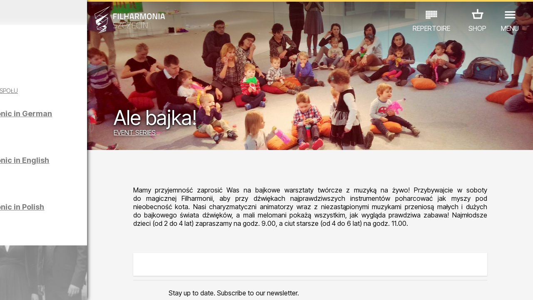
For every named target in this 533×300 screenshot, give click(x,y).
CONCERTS (32, 251)
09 (94, 286)
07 (73, 286)
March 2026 (69, 12)
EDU (65, 251)
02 (19, 286)
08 (83, 286)
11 (115, 286)
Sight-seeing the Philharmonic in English (88, 171)
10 (105, 286)
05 (51, 286)
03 (29, 286)
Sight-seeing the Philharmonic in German (89, 124)
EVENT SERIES (183, 134)
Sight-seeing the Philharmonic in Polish (85, 218)
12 (126, 286)
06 (61, 286)
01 (8, 286)
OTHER (67, 263)
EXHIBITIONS (100, 251)
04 (40, 286)
